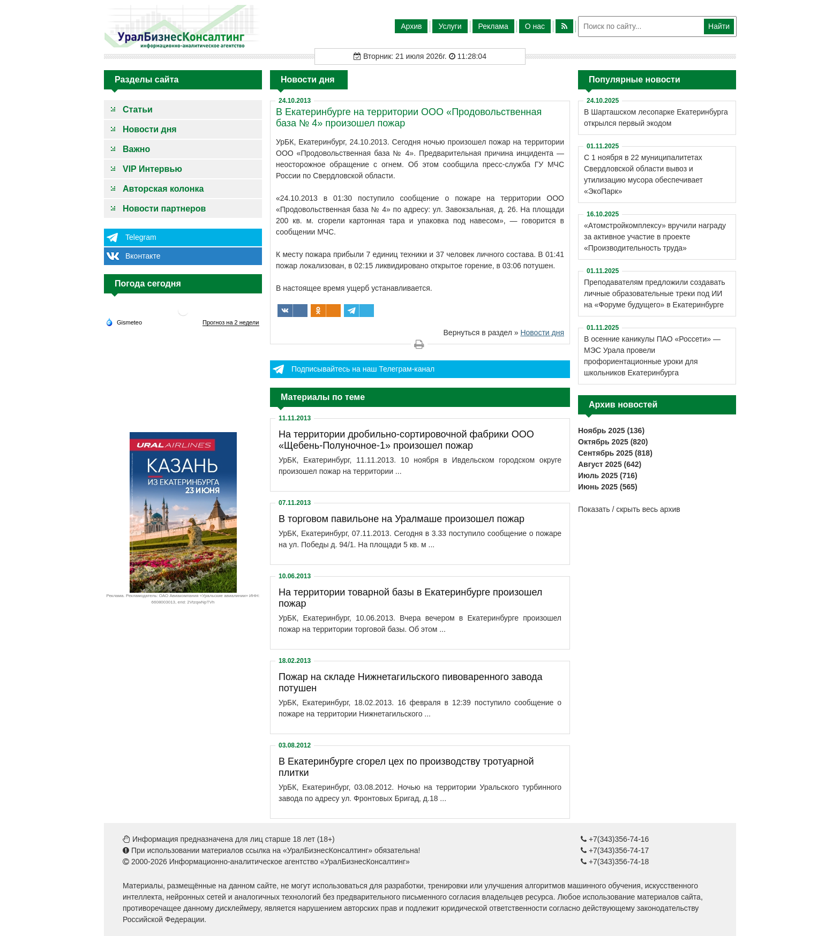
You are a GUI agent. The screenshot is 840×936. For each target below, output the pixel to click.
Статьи (138, 109)
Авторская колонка (163, 188)
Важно (136, 149)
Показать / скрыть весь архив (629, 509)
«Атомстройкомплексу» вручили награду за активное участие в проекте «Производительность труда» (655, 236)
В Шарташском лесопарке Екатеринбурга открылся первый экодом (656, 117)
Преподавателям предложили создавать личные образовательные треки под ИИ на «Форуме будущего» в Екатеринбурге (654, 293)
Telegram (140, 237)
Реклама (493, 26)
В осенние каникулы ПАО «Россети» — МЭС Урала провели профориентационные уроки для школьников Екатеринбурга (652, 356)
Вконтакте (143, 256)
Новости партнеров (164, 208)
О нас (535, 26)
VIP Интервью (152, 168)
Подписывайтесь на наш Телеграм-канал (362, 369)
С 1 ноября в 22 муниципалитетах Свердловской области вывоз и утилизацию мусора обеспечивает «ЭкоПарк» (643, 174)
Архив (411, 26)
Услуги (449, 26)
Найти (719, 26)
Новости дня (150, 129)
